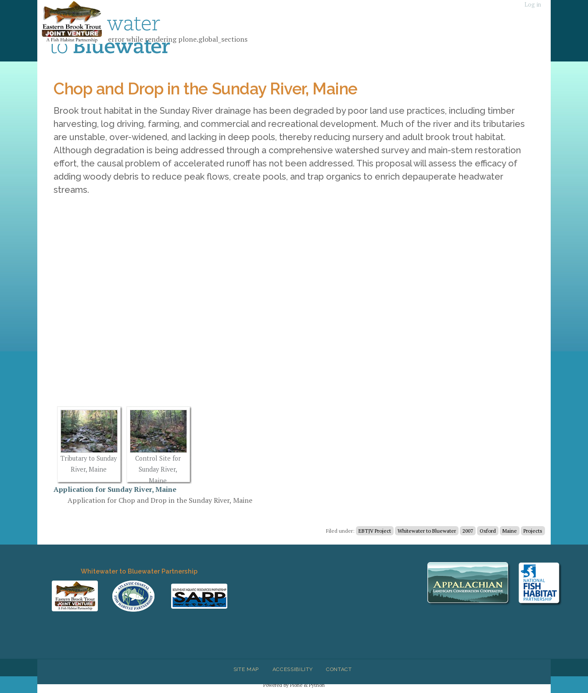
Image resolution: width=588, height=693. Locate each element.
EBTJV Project (375, 530)
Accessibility (292, 669)
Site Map (246, 669)
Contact (339, 669)
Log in (532, 4)
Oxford (488, 530)
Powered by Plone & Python (294, 685)
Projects (532, 530)
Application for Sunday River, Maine (115, 489)
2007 (468, 530)
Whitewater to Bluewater (427, 530)
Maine (509, 530)
